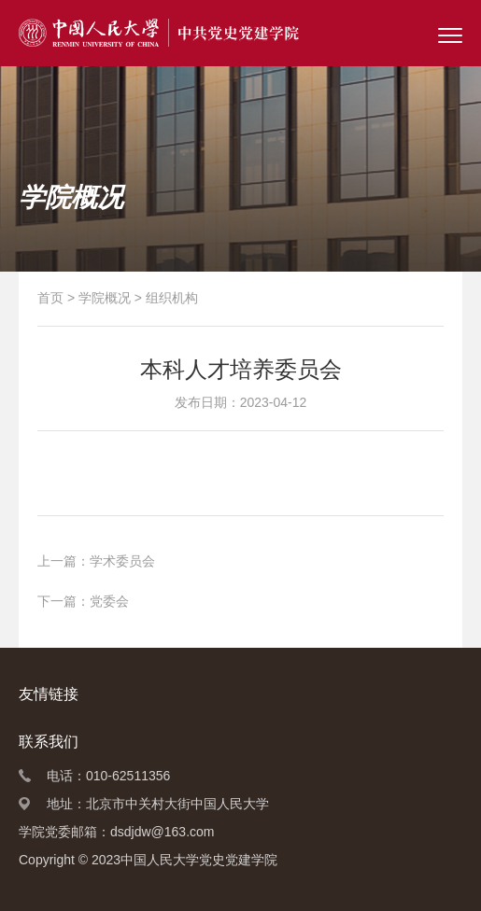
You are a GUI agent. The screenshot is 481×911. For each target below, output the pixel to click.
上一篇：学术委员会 (96, 561)
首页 (50, 297)
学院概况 (104, 297)
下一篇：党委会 (83, 601)
